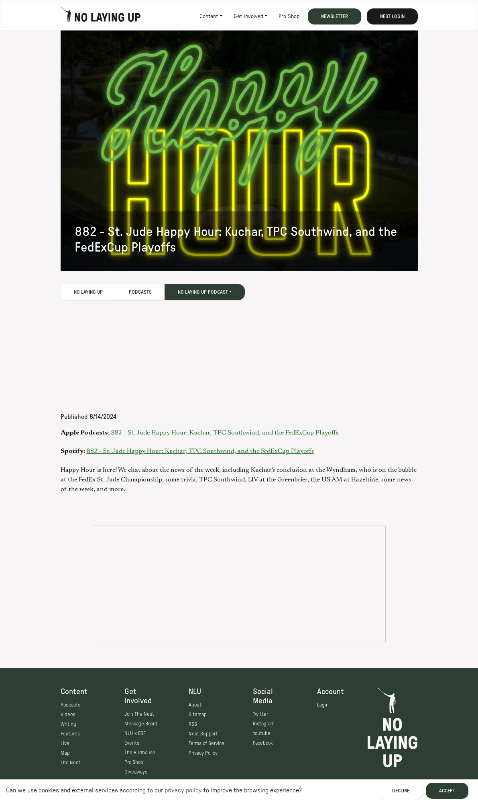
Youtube (262, 733)
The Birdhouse (139, 752)
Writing (68, 724)
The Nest (70, 762)
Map (65, 753)
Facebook (263, 743)
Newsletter (334, 16)
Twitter (260, 714)
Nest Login (392, 16)
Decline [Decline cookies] (400, 790)
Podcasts (140, 292)
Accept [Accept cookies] (447, 790)
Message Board (140, 723)
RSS (193, 724)
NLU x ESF (135, 733)
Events (131, 743)
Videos (68, 714)
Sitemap (198, 714)
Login (323, 705)
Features (70, 733)
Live (65, 743)
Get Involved (248, 16)
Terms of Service (206, 743)
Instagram (264, 723)
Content (208, 16)
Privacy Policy (203, 753)
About (195, 705)
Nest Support (203, 733)
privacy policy (183, 790)
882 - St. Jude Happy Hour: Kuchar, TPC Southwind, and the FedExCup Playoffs (224, 433)
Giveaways (135, 772)
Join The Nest (139, 714)
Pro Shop (289, 16)
